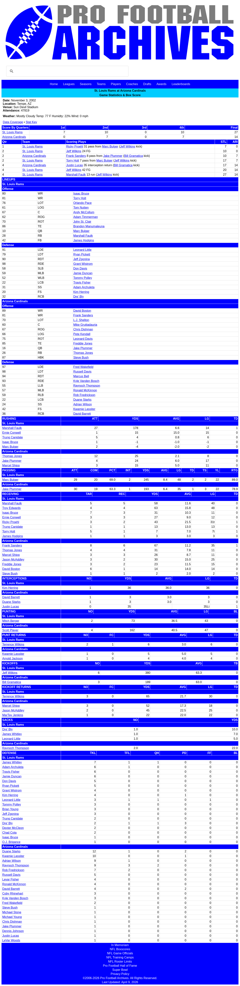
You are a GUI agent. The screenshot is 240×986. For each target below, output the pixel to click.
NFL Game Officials (120, 953)
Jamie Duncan (82, 273)
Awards (161, 84)
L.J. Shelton (81, 320)
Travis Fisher (82, 282)
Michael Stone (11, 912)
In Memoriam (120, 945)
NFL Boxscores (120, 949)
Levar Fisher (10, 879)
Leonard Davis (83, 338)
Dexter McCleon (13, 828)
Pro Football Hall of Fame (120, 965)
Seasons (86, 84)
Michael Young (12, 917)
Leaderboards (181, 84)
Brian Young (10, 809)
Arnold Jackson (12, 658)
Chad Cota (9, 832)
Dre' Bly (78, 296)
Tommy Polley (82, 277)
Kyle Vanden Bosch (86, 381)
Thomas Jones (83, 352)
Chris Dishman (83, 329)
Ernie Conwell (11, 432)
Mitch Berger (10, 620)
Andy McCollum (83, 212)
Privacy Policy (120, 974)
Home (54, 84)
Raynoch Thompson (86, 385)
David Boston (82, 310)
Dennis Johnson (13, 931)
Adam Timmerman (85, 217)
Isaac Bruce (81, 193)
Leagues (68, 84)
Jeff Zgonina (81, 259)
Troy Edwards (11, 508)
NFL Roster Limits (120, 961)
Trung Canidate (12, 437)
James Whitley (12, 734)
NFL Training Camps (120, 957)
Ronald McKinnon (85, 390)
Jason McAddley (13, 559)
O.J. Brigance (11, 842)
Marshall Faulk (76, 174)
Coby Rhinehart (12, 893)
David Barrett (82, 413)
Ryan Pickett (81, 254)
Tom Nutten (81, 207)
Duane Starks (82, 399)
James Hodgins (83, 240)
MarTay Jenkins (12, 715)
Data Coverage (13, 122)
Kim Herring (81, 291)
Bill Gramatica (133, 155)
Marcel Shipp (11, 465)
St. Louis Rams (12, 132)
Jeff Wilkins (127, 146)
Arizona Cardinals (14, 137)
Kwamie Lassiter (84, 409)
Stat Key (31, 122)
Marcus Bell (81, 376)
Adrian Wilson (82, 404)
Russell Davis (82, 371)
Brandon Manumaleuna (88, 226)
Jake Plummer (112, 155)
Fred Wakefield (83, 366)
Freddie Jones (82, 343)
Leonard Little (82, 249)
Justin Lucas (74, 165)
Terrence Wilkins (13, 644)
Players (116, 84)
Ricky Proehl (74, 146)
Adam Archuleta (83, 287)
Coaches (132, 84)
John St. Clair (82, 221)
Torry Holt (72, 160)
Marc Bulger (110, 146)
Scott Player (10, 630)
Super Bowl (120, 969)
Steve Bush (81, 357)
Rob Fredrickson (84, 395)
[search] (67, 71)
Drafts (147, 84)
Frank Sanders (76, 155)
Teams (101, 84)
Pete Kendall (81, 334)
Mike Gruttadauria (85, 324)
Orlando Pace (82, 202)
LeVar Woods (11, 940)
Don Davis (80, 268)
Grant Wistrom (83, 263)
